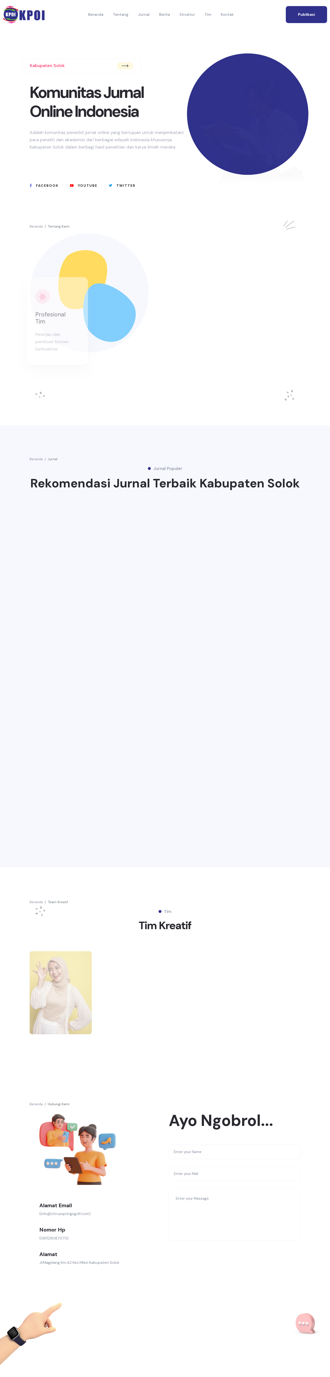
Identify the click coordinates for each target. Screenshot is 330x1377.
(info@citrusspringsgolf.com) (65, 1213)
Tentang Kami (58, 226)
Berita (164, 14)
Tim (207, 14)
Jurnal (144, 14)
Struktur (187, 14)
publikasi (306, 14)
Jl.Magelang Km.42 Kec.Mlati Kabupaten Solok (79, 1262)
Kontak (227, 14)
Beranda (95, 14)
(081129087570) (53, 1238)
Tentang (120, 14)
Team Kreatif (58, 902)
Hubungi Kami (58, 1104)
